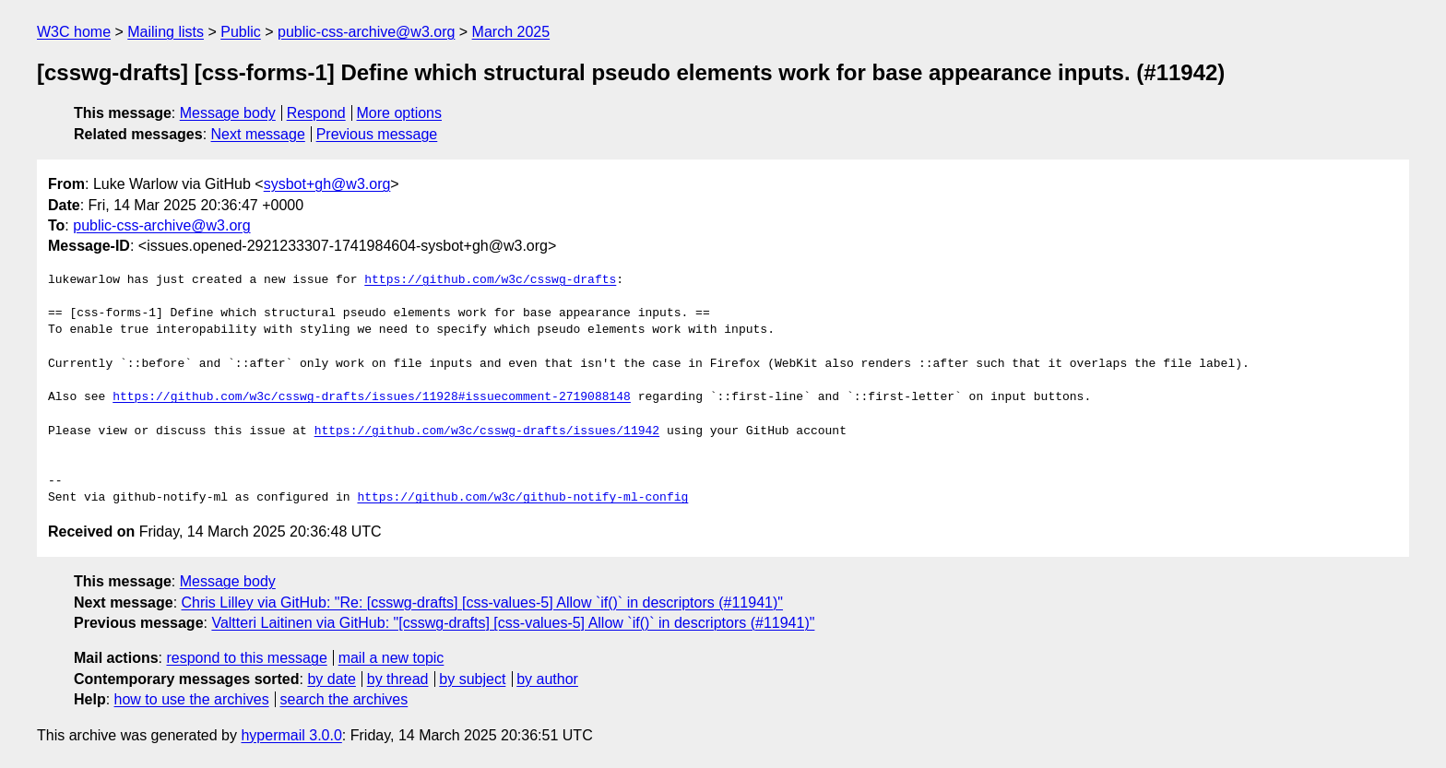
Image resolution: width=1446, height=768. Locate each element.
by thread (398, 679)
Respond (316, 113)
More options (400, 113)
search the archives (344, 699)
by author (547, 679)
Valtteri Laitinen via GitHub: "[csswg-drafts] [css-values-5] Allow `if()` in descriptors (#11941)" (512, 623)
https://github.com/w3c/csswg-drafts (490, 280)
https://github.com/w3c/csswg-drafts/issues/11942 (486, 431)
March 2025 (511, 32)
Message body (228, 113)
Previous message (377, 134)
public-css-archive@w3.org (366, 32)
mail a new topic (391, 658)
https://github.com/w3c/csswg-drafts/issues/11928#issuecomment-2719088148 (372, 397)
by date (331, 679)
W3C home (74, 32)
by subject (472, 679)
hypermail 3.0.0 (291, 735)
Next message (258, 134)
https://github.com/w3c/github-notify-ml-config (522, 498)
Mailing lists (165, 32)
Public (240, 32)
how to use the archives (191, 699)
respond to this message (246, 658)
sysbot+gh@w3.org (327, 184)
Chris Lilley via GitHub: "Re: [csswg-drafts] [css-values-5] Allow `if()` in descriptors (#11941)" (482, 602)
